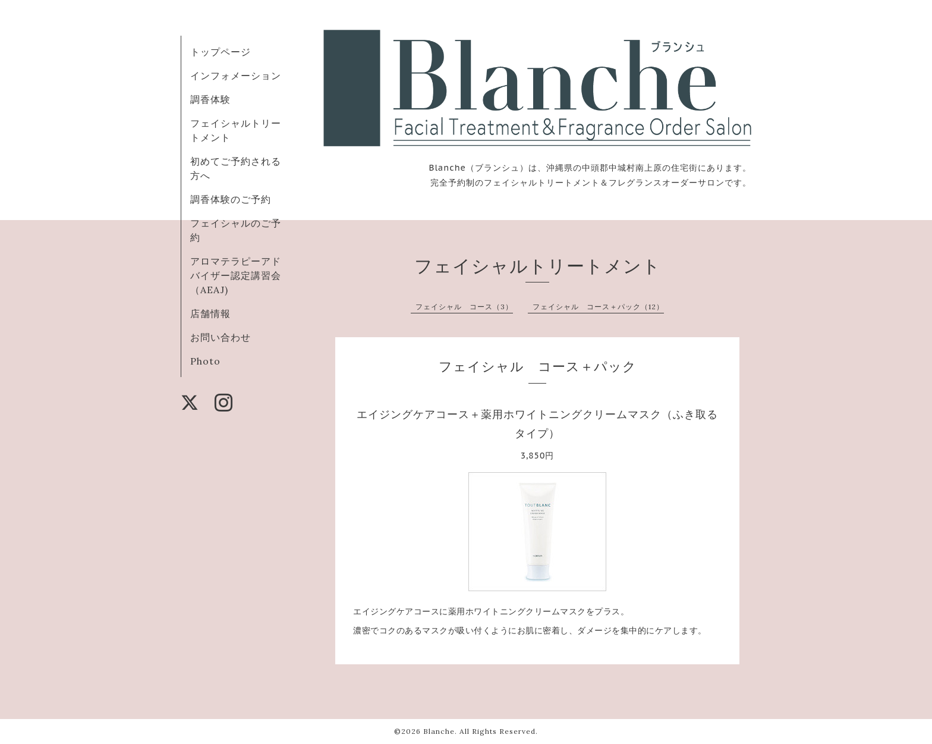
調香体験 (210, 99)
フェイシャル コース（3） (464, 306)
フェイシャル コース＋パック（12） (598, 306)
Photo (205, 361)
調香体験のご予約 (230, 199)
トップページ (220, 52)
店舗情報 (210, 313)
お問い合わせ (220, 337)
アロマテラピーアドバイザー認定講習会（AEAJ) (235, 275)
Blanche (439, 731)
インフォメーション (235, 75)
